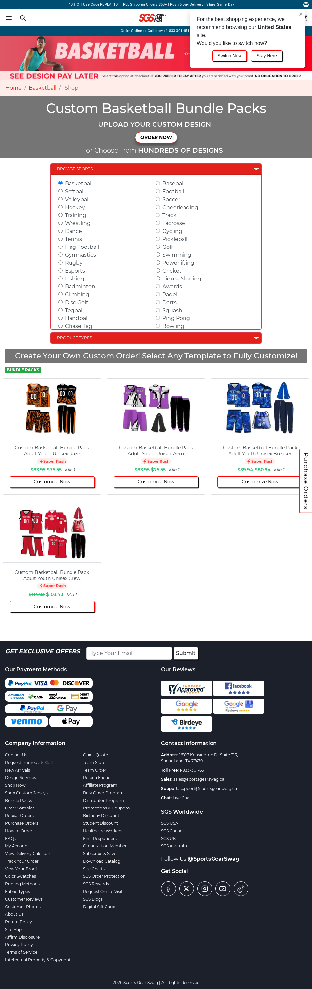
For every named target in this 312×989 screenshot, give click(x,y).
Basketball (42, 88)
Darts (169, 302)
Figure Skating (181, 279)
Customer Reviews (24, 899)
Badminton (80, 286)
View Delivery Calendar (27, 853)
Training (75, 215)
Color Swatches (20, 876)
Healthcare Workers (102, 830)
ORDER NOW (156, 137)
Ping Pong (176, 318)
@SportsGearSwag (213, 859)
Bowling (173, 326)
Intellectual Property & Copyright (38, 959)
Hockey (75, 207)
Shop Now (15, 785)
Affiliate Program (100, 785)
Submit (186, 653)
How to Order (18, 830)
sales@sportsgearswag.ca (198, 779)
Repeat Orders (19, 815)
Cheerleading (180, 207)
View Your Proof (21, 868)
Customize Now (52, 482)
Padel (169, 294)
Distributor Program (103, 800)
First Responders (100, 838)
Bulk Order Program (103, 792)
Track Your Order (22, 861)
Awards (172, 286)
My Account (17, 845)
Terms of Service (21, 952)
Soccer (171, 199)
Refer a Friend (97, 777)
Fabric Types (17, 891)
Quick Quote (95, 754)
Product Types (74, 337)
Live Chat (182, 797)
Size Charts (94, 868)
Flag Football (82, 247)
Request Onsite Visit (103, 891)
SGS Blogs (93, 899)
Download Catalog (101, 861)
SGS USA (169, 823)
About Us (14, 914)
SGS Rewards (96, 883)
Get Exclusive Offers (42, 651)
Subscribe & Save (99, 853)
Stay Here (266, 55)
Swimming (176, 255)
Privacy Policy (19, 944)
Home (13, 88)
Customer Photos (23, 906)
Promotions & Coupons (106, 808)
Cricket (172, 271)
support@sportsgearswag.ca (208, 788)
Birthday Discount (101, 815)
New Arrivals (17, 770)
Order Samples (19, 808)
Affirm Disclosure (22, 937)
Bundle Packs (18, 800)
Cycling (172, 231)
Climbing (77, 294)
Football (173, 191)
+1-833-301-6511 (177, 31)
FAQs (10, 838)
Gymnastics (80, 255)
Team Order (94, 770)
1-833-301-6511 (193, 770)
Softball (75, 191)
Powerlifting (178, 263)
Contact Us (16, 754)
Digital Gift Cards (99, 906)
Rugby (74, 263)
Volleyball (77, 199)
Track (169, 215)
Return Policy (18, 921)
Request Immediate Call (29, 762)
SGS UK (168, 838)
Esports (75, 271)
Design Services (20, 777)
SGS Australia (174, 845)
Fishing (74, 279)
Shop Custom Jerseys (26, 792)
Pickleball (174, 239)
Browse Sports (75, 168)
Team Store (94, 762)
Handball (77, 318)
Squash (172, 310)
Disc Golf (76, 302)
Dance (73, 231)
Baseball (173, 184)
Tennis (73, 239)
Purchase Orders (306, 480)
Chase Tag (78, 326)
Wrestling (78, 223)
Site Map (13, 929)
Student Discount (100, 823)
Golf (167, 247)
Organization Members (105, 845)
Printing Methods (22, 883)
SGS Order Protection (104, 876)
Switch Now (229, 55)
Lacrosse (173, 223)
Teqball (74, 310)
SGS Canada (173, 830)
